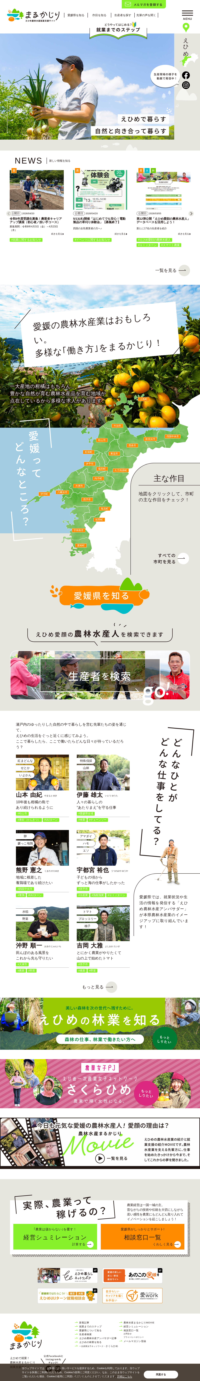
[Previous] (9, 213)
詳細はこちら (124, 1376)
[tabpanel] (87, 86)
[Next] (191, 213)
